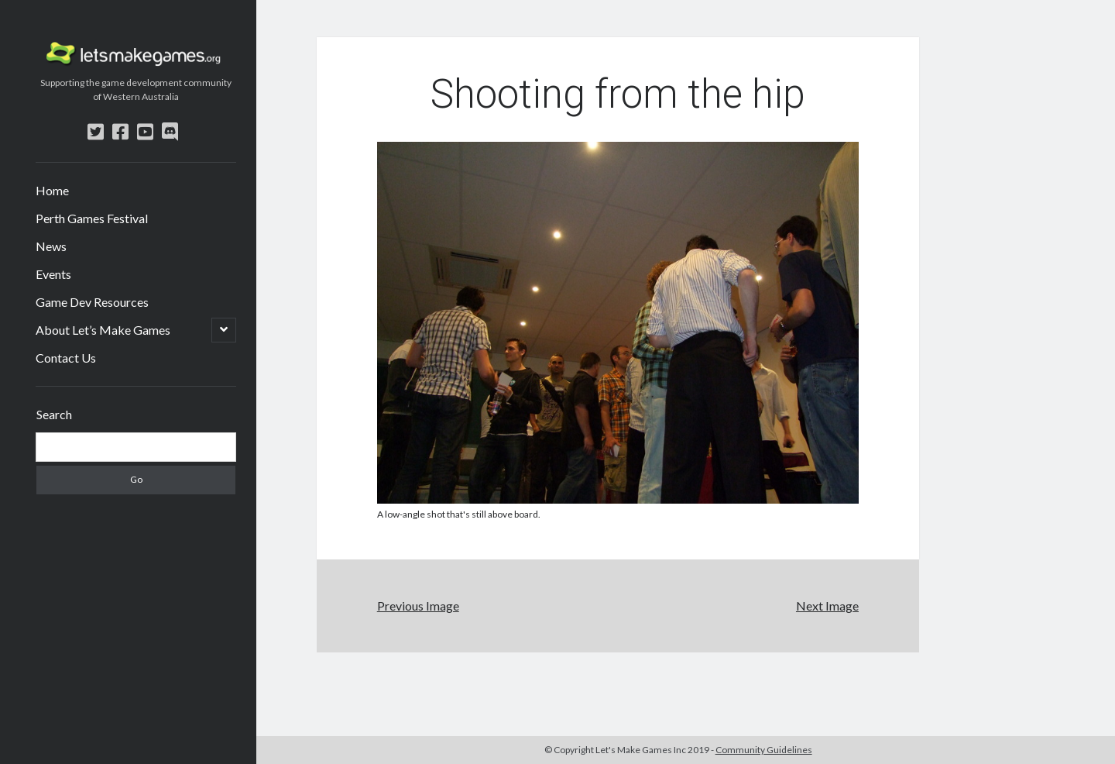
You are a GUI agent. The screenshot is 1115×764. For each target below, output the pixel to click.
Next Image (827, 605)
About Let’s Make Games (103, 329)
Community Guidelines (763, 749)
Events (53, 274)
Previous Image (418, 605)
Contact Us (66, 357)
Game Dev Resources (92, 301)
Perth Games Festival (92, 218)
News (51, 246)
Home (52, 190)
